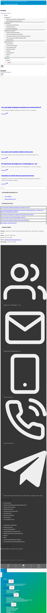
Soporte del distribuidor (11, 28)
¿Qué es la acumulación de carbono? (14, 34)
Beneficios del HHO (10, 49)
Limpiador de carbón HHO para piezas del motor (17, 176)
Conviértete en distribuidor (12, 25)
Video (7, 56)
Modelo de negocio (10, 26)
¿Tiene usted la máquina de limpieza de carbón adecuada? (15, 220)
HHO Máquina (8, 196)
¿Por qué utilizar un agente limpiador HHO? (16, 38)
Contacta (6, 58)
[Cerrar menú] (1, 574)
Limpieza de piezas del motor (13, 32)
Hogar (6, 15)
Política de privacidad (8, 515)
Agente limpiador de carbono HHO (14, 21)
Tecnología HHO (10, 52)
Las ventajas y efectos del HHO (9, 223)
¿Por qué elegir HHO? (11, 47)
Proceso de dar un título (11, 45)
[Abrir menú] (2, 74)
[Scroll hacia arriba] (2, 570)
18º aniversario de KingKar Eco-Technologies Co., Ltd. (19, 164)
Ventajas (8, 51)
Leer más (4, 114)
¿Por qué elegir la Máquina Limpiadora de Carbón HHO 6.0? (21, 107)
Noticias (8, 54)
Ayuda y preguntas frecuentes (11, 4)
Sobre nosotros (9, 43)
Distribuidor (6, 588)
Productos (6, 581)
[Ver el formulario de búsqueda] (2, 66)
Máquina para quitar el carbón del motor (15, 19)
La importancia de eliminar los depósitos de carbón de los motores (17, 214)
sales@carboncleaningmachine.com (12, 239)
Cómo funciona (9, 39)
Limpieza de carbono (8, 595)
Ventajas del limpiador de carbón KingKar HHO (14, 505)
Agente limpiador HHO (10, 199)
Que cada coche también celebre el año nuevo (17, 152)
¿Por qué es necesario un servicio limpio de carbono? (18, 36)
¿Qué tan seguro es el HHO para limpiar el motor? (13, 217)
